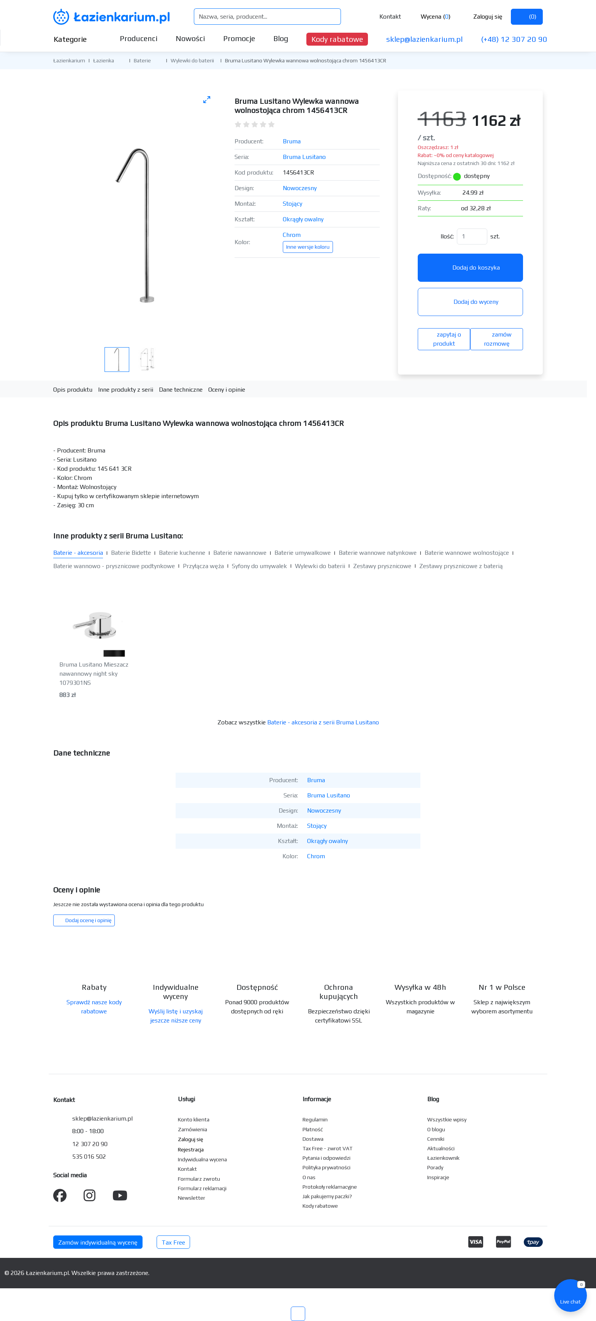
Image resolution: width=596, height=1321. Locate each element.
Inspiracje (438, 1177)
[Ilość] (472, 237)
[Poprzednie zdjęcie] (67, 212)
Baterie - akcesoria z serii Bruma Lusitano (323, 722)
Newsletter (191, 1198)
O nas (309, 1177)
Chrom (292, 234)
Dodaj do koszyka (470, 267)
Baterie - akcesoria (78, 552)
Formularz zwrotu (199, 1179)
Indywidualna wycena (202, 1159)
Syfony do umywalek (259, 566)
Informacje (317, 1099)
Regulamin (315, 1119)
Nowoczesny (300, 188)
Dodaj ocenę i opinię (84, 920)
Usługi (186, 1099)
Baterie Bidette (131, 552)
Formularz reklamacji (202, 1188)
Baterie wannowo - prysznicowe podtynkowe (114, 566)
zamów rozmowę (497, 339)
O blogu (436, 1129)
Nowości (190, 38)
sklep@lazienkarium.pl (424, 39)
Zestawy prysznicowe (382, 566)
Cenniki (435, 1139)
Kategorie (76, 39)
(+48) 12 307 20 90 (514, 39)
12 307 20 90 (90, 1144)
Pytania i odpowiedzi (326, 1158)
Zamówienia (192, 1129)
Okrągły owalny (303, 219)
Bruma (292, 141)
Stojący (292, 203)
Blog (280, 38)
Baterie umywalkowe (302, 552)
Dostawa (313, 1139)
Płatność (313, 1129)
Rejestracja (191, 1149)
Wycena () (429, 16)
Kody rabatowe (337, 39)
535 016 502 (89, 1156)
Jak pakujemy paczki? (327, 1196)
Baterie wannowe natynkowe (378, 552)
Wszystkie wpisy (446, 1119)
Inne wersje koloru (308, 247)
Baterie (142, 60)
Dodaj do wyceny (470, 301)
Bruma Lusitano (304, 156)
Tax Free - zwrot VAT (327, 1148)
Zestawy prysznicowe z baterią (461, 566)
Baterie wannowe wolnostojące (467, 552)
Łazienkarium (69, 60)
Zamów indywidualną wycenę (98, 1242)
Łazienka (103, 60)
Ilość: (447, 236)
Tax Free (173, 1242)
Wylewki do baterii (192, 60)
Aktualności (441, 1148)
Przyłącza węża (203, 566)
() (526, 16)
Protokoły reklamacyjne (330, 1187)
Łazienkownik (443, 1158)
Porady (435, 1167)
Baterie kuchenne (182, 552)
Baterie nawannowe (239, 552)
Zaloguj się (481, 16)
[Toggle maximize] (206, 99)
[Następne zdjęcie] (201, 212)
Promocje (239, 38)
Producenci (138, 38)
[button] (120, 60)
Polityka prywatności (326, 1167)
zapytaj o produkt (444, 339)
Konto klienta (193, 1119)
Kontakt (385, 16)
